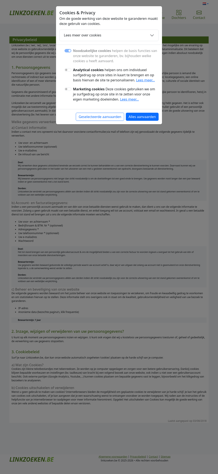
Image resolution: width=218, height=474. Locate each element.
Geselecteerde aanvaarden (100, 116)
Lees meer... (145, 80)
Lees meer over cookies (82, 35)
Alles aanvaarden (142, 116)
